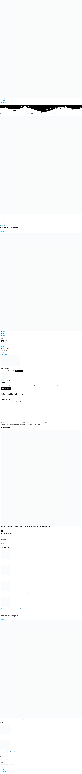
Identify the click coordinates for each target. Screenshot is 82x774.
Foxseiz (2, 346)
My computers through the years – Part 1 (8, 735)
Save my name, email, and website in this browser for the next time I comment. (21, 424)
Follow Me (3, 380)
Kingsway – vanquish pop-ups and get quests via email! (12, 608)
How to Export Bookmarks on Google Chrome (10, 576)
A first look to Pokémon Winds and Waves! (8, 751)
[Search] (7, 229)
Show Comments (6, 388)
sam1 (2, 739)
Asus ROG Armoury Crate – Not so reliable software (11, 560)
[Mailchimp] (2, 531)
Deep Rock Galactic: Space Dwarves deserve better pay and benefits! (15, 592)
